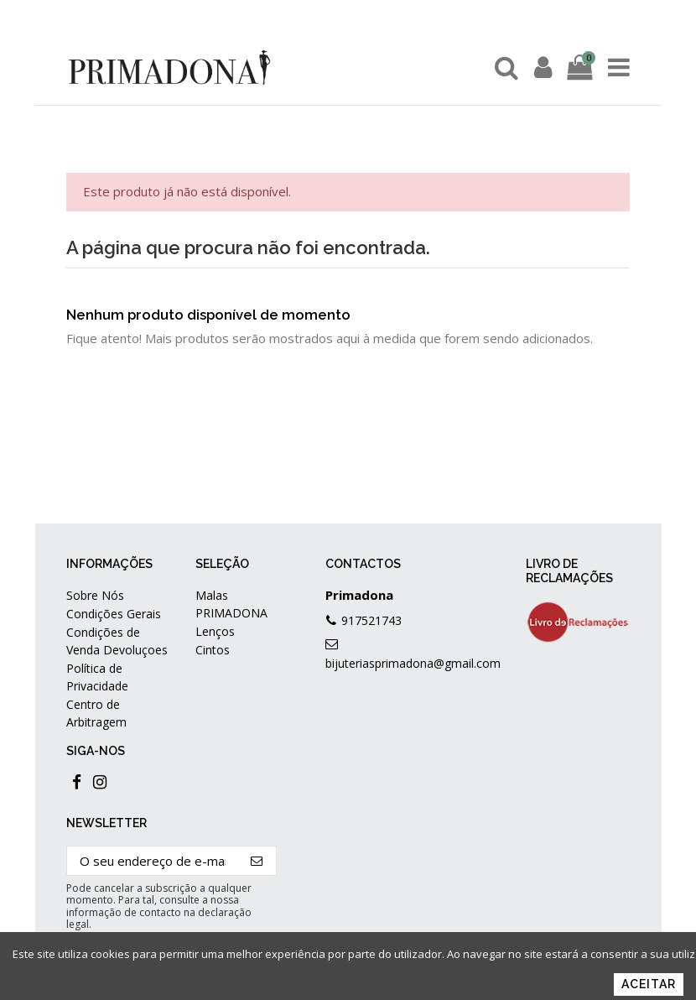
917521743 (371, 620)
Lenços (215, 631)
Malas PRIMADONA (231, 604)
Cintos (212, 650)
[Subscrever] (257, 861)
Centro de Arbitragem (96, 713)
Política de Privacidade (97, 677)
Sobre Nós (95, 595)
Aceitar (648, 984)
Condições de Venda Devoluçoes (117, 641)
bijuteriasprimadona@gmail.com (413, 663)
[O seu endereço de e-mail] (152, 861)
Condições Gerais (113, 614)
